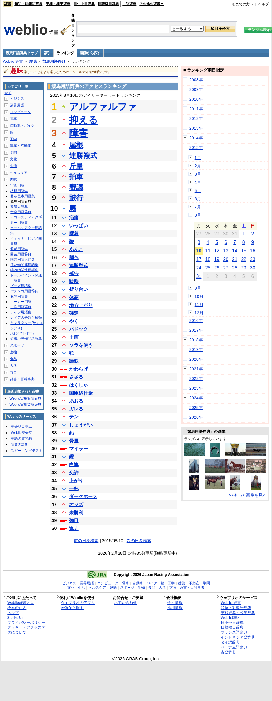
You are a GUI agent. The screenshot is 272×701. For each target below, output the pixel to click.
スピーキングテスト (26, 451)
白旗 (74, 464)
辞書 (7, 4)
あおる (76, 400)
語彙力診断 (19, 444)
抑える (83, 120)
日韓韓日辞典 (108, 4)
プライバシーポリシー (26, 622)
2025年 (196, 407)
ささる (76, 376)
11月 (199, 304)
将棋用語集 (19, 191)
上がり (76, 480)
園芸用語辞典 (20, 254)
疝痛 (74, 217)
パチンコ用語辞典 (24, 291)
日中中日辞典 (84, 4)
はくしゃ (78, 385)
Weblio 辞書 (13, 61)
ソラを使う (81, 345)
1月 (198, 157)
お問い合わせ (125, 602)
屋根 (76, 145)
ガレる (76, 408)
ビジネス (17, 98)
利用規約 (15, 617)
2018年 (196, 339)
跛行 (76, 198)
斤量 (76, 166)
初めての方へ (242, 4)
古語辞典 (129, 4)
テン (74, 416)
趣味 (33, 61)
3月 (198, 174)
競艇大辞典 (19, 207)
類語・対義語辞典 (28, 4)
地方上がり (81, 305)
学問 (13, 152)
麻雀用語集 (19, 296)
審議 (76, 187)
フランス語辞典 (234, 632)
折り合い (78, 289)
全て (7, 93)
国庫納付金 (81, 393)
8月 (198, 215)
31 (199, 276)
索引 (47, 53)
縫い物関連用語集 (24, 265)
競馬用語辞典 (53, 61)
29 (243, 267)
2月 (198, 166)
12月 (199, 312)
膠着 (74, 233)
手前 (74, 337)
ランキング (65, 53)
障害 (78, 133)
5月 (198, 190)
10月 (199, 296)
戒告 (74, 273)
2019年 (196, 349)
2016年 (196, 320)
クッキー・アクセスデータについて (28, 629)
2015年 (196, 147)
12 (217, 250)
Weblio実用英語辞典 (25, 405)
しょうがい (81, 424)
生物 (13, 352)
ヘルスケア (19, 173)
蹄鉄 (74, 361)
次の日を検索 (139, 540)
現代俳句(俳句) (22, 333)
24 (199, 267)
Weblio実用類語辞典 (25, 398)
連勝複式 (83, 155)
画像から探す (90, 53)
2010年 (196, 99)
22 (243, 259)
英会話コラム (21, 427)
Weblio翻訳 (230, 617)
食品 (13, 359)
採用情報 (175, 607)
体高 (74, 297)
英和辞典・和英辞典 (238, 612)
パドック (78, 329)
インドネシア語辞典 (238, 637)
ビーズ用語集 (20, 286)
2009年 (196, 89)
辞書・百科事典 (22, 379)
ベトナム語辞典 (234, 647)
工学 (13, 139)
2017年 (196, 330)
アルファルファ (103, 106)
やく (74, 321)
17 (199, 259)
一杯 (74, 488)
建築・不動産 (20, 146)
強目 (74, 520)
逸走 (74, 528)
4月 (198, 182)
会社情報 (175, 602)
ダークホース (83, 496)
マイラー (78, 448)
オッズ (76, 504)
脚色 (74, 257)
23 (252, 259)
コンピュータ (20, 112)
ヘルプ (263, 4)
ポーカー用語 (20, 302)
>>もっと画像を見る (248, 495)
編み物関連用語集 (24, 270)
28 (234, 267)
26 (217, 267)
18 (207, 259)
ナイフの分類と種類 (26, 317)
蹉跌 (74, 281)
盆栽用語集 (19, 249)
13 (225, 250)
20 (225, 259)
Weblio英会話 (21, 433)
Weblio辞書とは (20, 602)
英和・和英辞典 (58, 4)
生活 (13, 166)
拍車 (76, 177)
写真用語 (17, 186)
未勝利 (76, 512)
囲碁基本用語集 (22, 196)
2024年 (196, 398)
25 (207, 267)
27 (225, 267)
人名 (13, 366)
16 (252, 250)
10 (199, 250)
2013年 (196, 128)
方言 (13, 372)
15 (243, 250)
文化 (13, 159)
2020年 (196, 359)
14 (234, 250)
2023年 (196, 388)
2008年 (196, 79)
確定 (74, 313)
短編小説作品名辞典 (26, 339)
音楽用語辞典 (20, 212)
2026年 (196, 417)
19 (217, 259)
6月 (198, 198)
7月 (198, 207)
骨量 (74, 440)
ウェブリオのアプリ (78, 602)
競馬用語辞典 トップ (22, 53)
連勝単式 (78, 265)
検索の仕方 (16, 607)
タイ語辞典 (230, 642)
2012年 (196, 118)
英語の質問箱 (21, 439)
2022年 (196, 378)
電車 (13, 119)
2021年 (196, 368)
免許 (74, 472)
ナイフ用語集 (20, 312)
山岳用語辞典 (20, 307)
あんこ (76, 249)
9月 (198, 288)
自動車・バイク (22, 125)
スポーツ (17, 345)
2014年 (196, 137)
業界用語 (17, 105)
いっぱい (78, 225)
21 (234, 259)
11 (207, 250)
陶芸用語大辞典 (22, 259)
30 (252, 267)
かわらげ (78, 368)
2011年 (196, 108)
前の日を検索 (86, 540)
